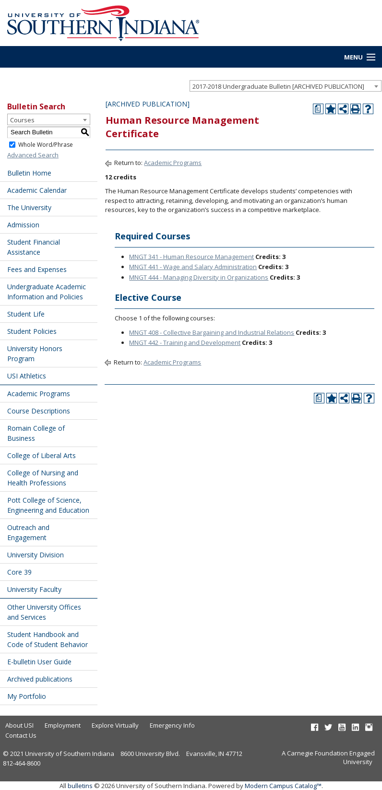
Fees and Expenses (37, 269)
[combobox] (286, 86)
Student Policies (32, 331)
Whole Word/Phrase (45, 144)
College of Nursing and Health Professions (42, 477)
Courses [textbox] (22, 120)
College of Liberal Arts (41, 455)
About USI (19, 725)
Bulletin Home (29, 172)
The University (29, 207)
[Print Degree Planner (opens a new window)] (318, 109)
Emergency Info (172, 725)
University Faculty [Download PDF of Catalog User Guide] (34, 589)
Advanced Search (33, 155)
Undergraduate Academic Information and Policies (46, 291)
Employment (63, 725)
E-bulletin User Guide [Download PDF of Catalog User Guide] (39, 661)
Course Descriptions (38, 410)
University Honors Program (34, 353)
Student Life (26, 313)
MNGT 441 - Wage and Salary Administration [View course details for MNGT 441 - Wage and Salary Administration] (193, 266)
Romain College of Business (36, 433)
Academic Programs (38, 393)
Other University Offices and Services (44, 612)
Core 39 (19, 572)
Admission (23, 224)
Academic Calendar (37, 190)
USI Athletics (26, 375)
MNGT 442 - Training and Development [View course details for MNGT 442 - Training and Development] (184, 342)
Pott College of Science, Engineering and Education (48, 505)
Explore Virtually (115, 725)
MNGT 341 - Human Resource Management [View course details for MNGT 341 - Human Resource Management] (191, 256)
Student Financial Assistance (33, 247)
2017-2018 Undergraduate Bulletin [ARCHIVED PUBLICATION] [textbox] (278, 86)
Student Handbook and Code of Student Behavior (47, 639)
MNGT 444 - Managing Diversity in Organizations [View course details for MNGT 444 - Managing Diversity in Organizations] (198, 277)
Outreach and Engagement (28, 532)
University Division (35, 554)
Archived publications (39, 679)
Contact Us (20, 735)
